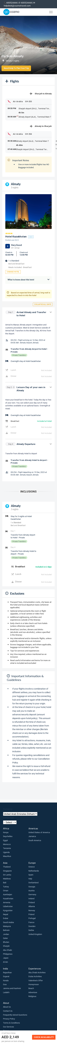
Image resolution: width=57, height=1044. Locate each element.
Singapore (7, 870)
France (31, 922)
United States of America (39, 832)
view (31, 237)
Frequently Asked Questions (15, 1014)
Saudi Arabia (8, 922)
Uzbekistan (8, 906)
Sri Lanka (7, 874)
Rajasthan (7, 972)
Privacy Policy (9, 1018)
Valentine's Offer (35, 980)
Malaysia (7, 926)
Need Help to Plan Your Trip (16, 68)
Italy (30, 878)
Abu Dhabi (7, 950)
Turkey (6, 886)
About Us (7, 1006)
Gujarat (6, 976)
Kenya (5, 832)
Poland (31, 914)
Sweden (31, 926)
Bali (4, 882)
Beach (31, 988)
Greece (31, 866)
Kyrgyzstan (7, 910)
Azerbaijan (7, 894)
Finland (31, 902)
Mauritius (7, 856)
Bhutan (6, 942)
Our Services (8, 1026)
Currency (7, 808)
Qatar (5, 938)
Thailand (6, 866)
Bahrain (6, 930)
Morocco (7, 844)
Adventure (32, 992)
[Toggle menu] (51, 12)
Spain (30, 874)
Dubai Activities (35, 976)
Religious (32, 996)
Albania (31, 906)
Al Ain (5, 962)
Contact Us (7, 1011)
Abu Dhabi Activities (37, 972)
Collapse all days (42, 304)
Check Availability (44, 1037)
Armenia (6, 902)
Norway (31, 910)
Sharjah (6, 946)
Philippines (7, 954)
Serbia (31, 930)
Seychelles (7, 836)
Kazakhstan (8, 898)
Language (8, 817)
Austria (31, 890)
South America (34, 840)
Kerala (6, 980)
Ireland (31, 898)
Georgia (31, 886)
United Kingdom (35, 934)
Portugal (32, 918)
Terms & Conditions (11, 1022)
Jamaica (32, 836)
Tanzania (7, 848)
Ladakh (6, 992)
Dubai (5, 918)
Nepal (5, 914)
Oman (5, 890)
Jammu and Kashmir (12, 988)
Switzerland (33, 882)
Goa (5, 984)
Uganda (6, 852)
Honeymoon (33, 984)
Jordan (6, 934)
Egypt (5, 840)
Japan (5, 957)
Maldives (7, 878)
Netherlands (33, 870)
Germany (32, 894)
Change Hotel (13, 272)
